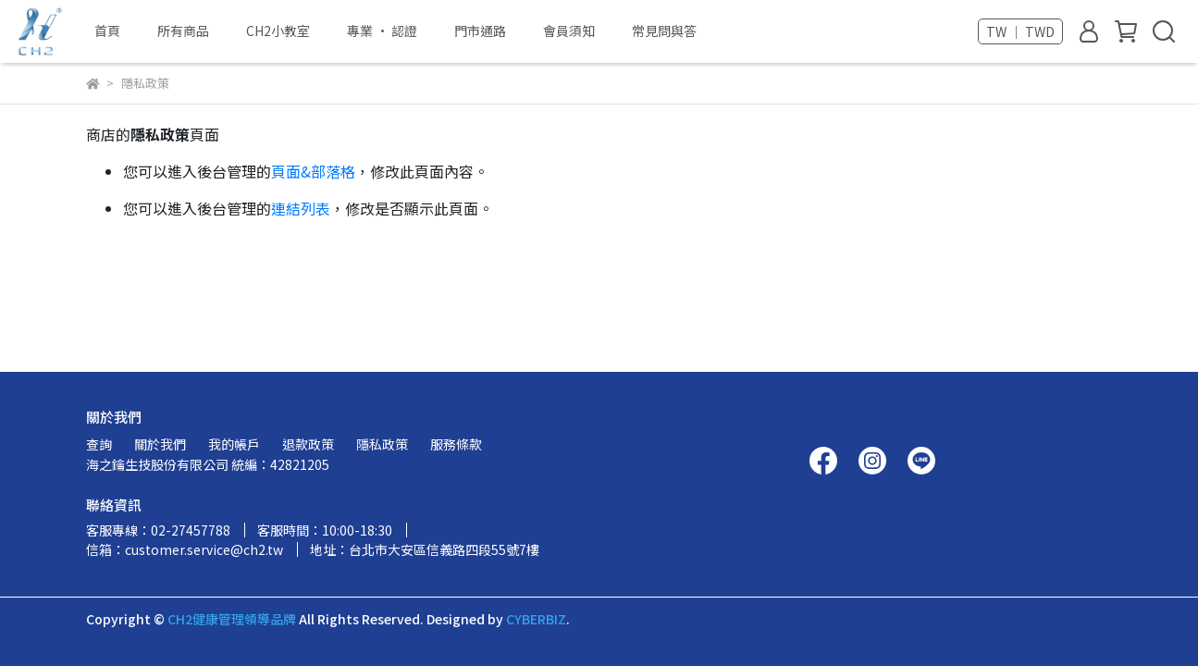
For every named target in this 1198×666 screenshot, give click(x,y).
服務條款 (456, 444)
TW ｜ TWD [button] (1020, 31)
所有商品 (183, 30)
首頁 (107, 30)
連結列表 (300, 208)
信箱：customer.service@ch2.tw (184, 549)
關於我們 (160, 444)
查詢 (99, 444)
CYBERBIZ (536, 619)
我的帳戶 (234, 444)
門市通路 (480, 30)
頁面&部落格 (313, 171)
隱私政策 (382, 444)
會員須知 (569, 30)
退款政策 (308, 444)
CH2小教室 (278, 30)
